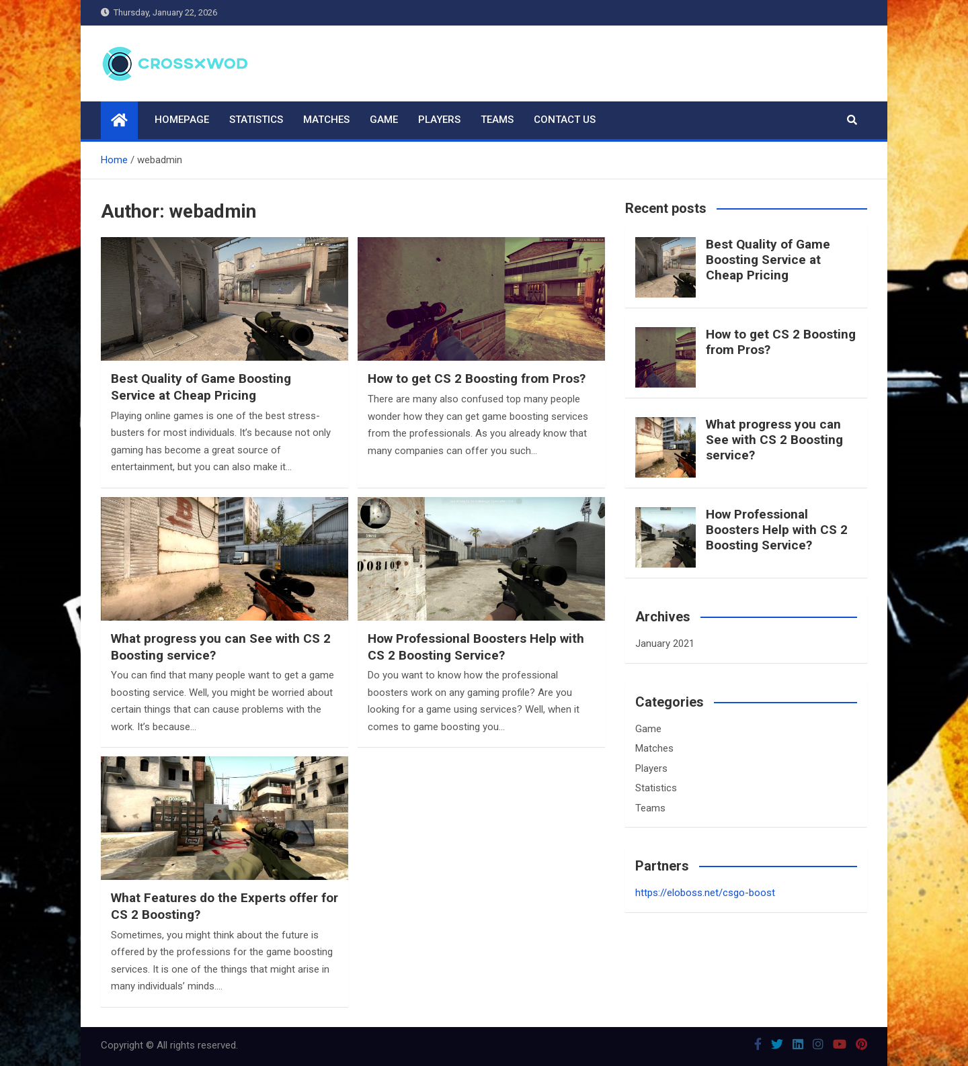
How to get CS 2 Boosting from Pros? (477, 378)
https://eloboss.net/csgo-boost (705, 893)
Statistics (256, 120)
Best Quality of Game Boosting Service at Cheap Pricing (201, 387)
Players (439, 120)
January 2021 (664, 643)
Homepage (182, 120)
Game (384, 120)
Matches (326, 120)
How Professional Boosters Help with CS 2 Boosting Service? (476, 647)
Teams (497, 120)
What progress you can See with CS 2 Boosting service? (774, 439)
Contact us (565, 120)
